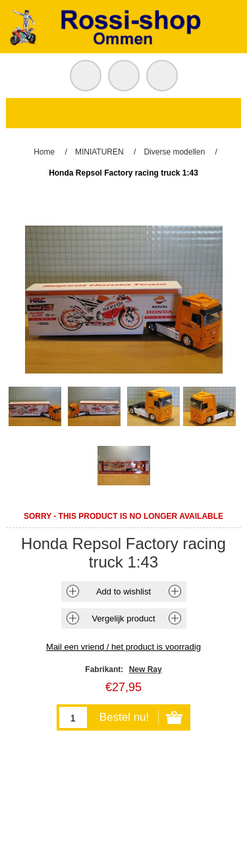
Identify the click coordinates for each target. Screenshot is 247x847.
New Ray (145, 669)
